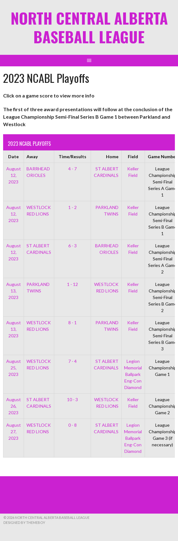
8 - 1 (72, 322)
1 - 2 (72, 207)
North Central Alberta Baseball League (89, 27)
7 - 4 (72, 361)
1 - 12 (72, 284)
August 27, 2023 (13, 431)
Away (32, 156)
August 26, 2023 (13, 406)
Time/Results (72, 156)
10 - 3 (72, 399)
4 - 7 (72, 168)
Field (133, 156)
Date (13, 156)
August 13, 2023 (13, 291)
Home (112, 156)
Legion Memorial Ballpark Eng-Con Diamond (133, 374)
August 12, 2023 (13, 175)
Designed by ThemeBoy (24, 522)
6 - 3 (72, 245)
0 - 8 (72, 425)
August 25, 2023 (13, 367)
